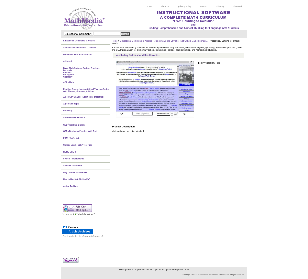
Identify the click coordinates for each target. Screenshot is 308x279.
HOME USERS (69, 152)
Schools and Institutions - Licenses (79, 48)
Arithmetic (68, 61)
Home (114, 41)
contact (203, 6)
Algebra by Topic (71, 104)
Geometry (67, 111)
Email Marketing (70, 236)
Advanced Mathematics (74, 117)
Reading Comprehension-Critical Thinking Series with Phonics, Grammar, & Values (86, 90)
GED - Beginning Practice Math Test (80, 131)
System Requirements (73, 159)
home (149, 6)
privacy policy (184, 6)
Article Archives (70, 186)
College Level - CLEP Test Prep (77, 145)
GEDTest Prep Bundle (74, 124)
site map (220, 6)
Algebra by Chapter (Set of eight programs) (83, 97)
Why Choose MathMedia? (75, 172)
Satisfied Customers (72, 166)
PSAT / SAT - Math (71, 138)
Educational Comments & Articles (136, 41)
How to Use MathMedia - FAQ (76, 179)
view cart (237, 6)
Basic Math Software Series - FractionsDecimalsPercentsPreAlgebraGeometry (81, 72)
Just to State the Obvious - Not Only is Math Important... (181, 41)
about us (165, 6)
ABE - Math (68, 82)
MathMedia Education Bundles (77, 54)
